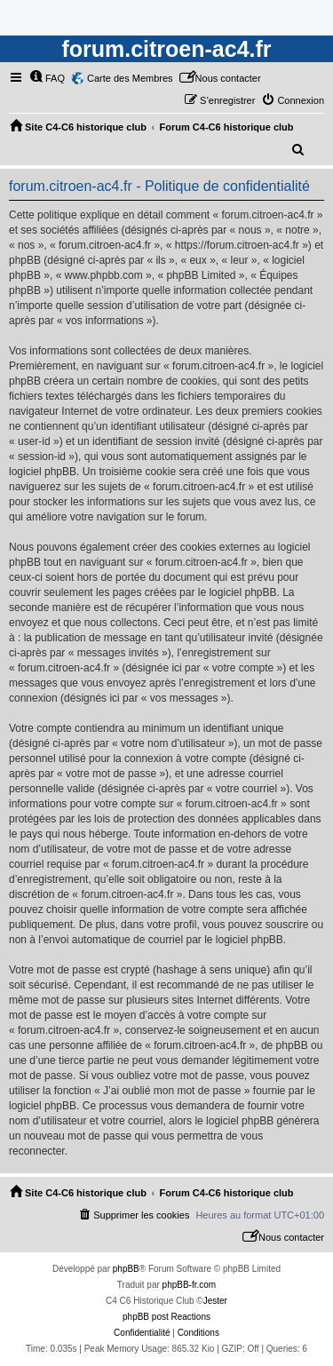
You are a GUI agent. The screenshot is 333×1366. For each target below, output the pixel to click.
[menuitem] (47, 78)
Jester (215, 1301)
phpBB (126, 1269)
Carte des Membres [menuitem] (130, 78)
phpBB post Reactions (166, 1317)
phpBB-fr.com (190, 1285)
